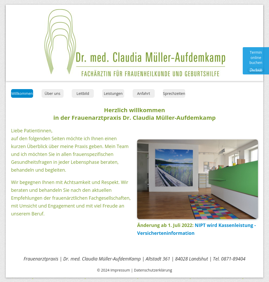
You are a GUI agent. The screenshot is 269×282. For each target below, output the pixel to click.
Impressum (120, 270)
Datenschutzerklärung (153, 270)
